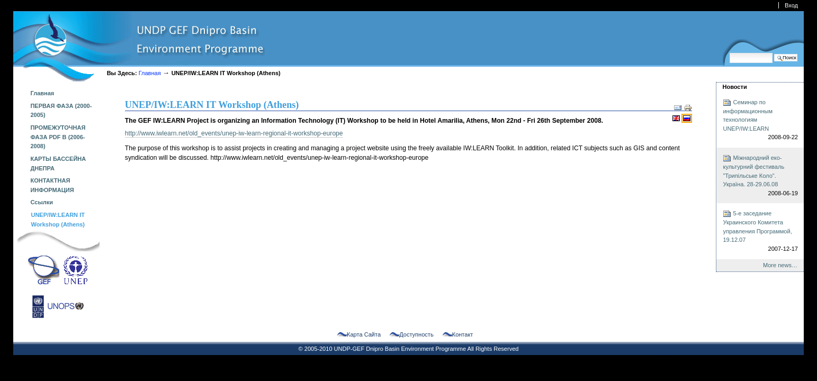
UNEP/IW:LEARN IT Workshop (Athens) (58, 220)
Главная (150, 73)
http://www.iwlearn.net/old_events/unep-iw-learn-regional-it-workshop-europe (234, 133)
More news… (780, 265)
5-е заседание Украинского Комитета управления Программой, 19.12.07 (760, 231)
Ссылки (41, 202)
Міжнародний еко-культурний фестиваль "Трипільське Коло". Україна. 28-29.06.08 (760, 175)
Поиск (729, 52)
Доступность (416, 334)
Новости (734, 87)
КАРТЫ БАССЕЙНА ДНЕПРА (58, 163)
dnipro (139, 46)
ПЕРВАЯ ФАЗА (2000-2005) (61, 111)
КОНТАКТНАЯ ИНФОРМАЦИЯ (52, 185)
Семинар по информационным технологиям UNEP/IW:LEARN (760, 120)
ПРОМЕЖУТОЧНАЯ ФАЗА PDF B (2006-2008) (57, 136)
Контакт (462, 334)
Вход (791, 5)
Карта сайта (364, 334)
